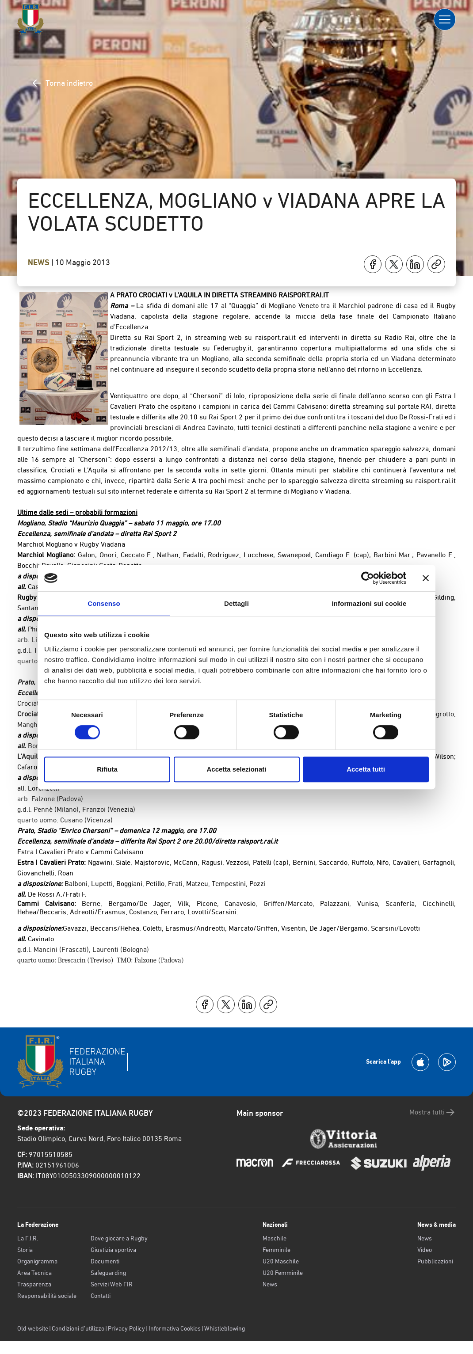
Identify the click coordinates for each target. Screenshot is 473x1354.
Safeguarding (108, 1272)
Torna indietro (62, 83)
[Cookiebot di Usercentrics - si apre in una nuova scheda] (367, 578)
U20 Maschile (281, 1261)
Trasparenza (34, 1284)
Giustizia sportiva (113, 1249)
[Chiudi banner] (426, 578)
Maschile (274, 1238)
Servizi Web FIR (112, 1284)
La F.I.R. (27, 1238)
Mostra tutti (432, 1112)
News (39, 262)
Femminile (276, 1249)
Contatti (101, 1295)
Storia (25, 1249)
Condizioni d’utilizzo (78, 1328)
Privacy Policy (126, 1328)
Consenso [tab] (104, 603)
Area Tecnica (34, 1272)
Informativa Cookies (175, 1328)
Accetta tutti (366, 769)
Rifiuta (107, 769)
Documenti (105, 1261)
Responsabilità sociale (46, 1295)
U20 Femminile (283, 1272)
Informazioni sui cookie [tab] (369, 603)
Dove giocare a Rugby (119, 1238)
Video (424, 1249)
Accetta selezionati (236, 769)
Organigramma (37, 1261)
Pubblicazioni (435, 1261)
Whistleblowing (224, 1328)
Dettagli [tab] (236, 603)
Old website (32, 1328)
